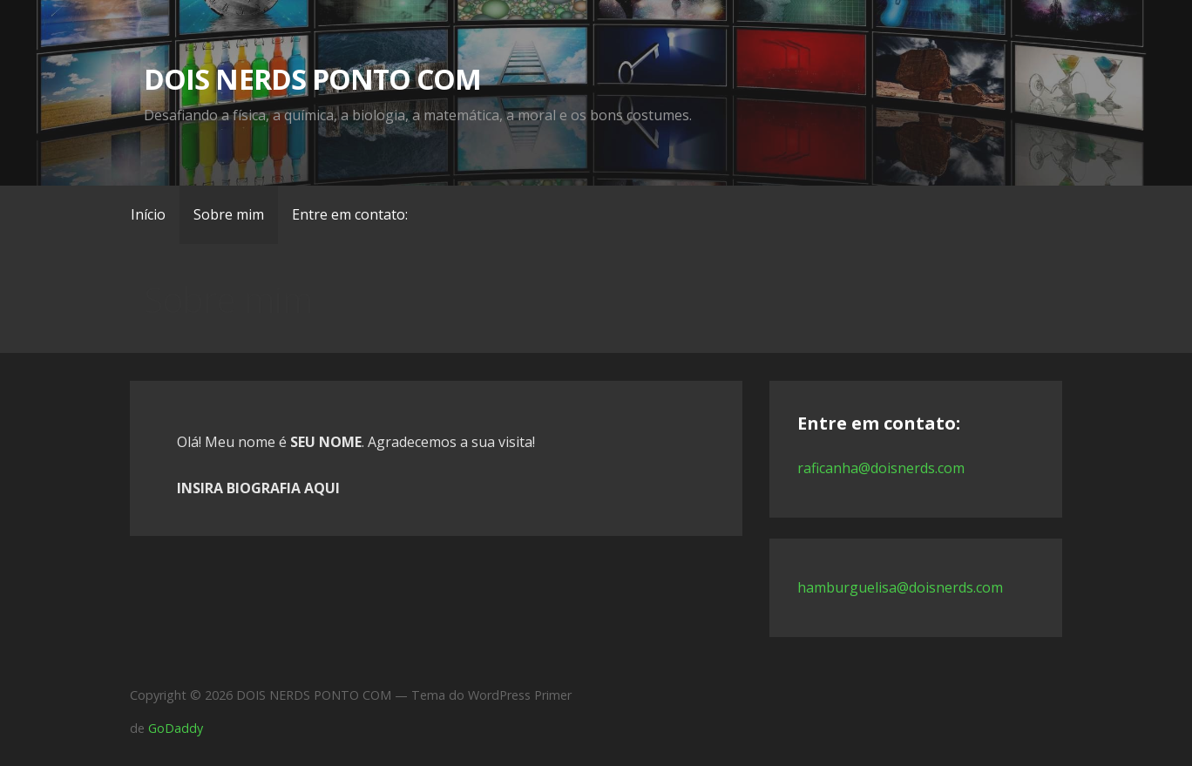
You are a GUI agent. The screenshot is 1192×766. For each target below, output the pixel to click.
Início (148, 214)
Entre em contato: (350, 214)
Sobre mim (228, 214)
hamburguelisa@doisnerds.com (900, 587)
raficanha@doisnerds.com (881, 468)
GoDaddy (175, 728)
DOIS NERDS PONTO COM (312, 79)
